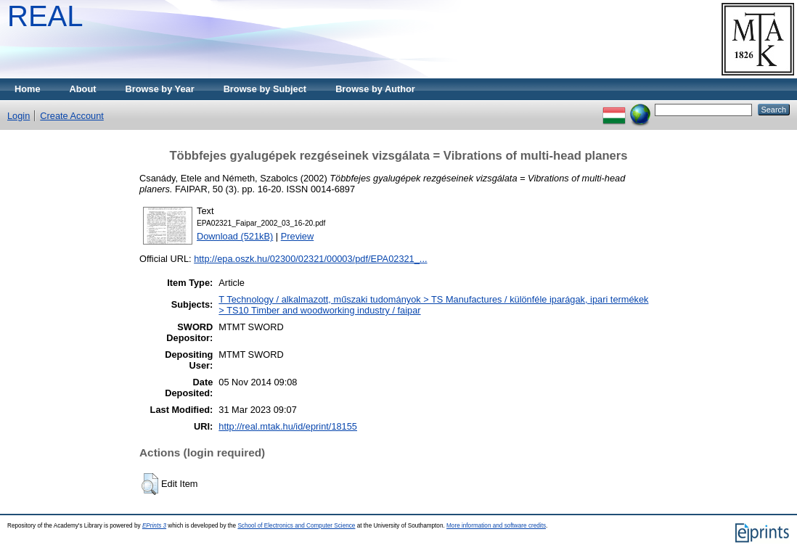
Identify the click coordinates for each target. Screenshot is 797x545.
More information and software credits (496, 526)
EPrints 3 (154, 526)
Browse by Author (375, 88)
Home (28, 88)
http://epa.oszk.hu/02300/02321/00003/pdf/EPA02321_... (310, 258)
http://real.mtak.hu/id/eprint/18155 (287, 426)
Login (18, 115)
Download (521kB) (235, 236)
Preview (297, 236)
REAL (45, 16)
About (83, 88)
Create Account (72, 115)
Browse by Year (160, 88)
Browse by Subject (265, 88)
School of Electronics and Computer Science (296, 526)
